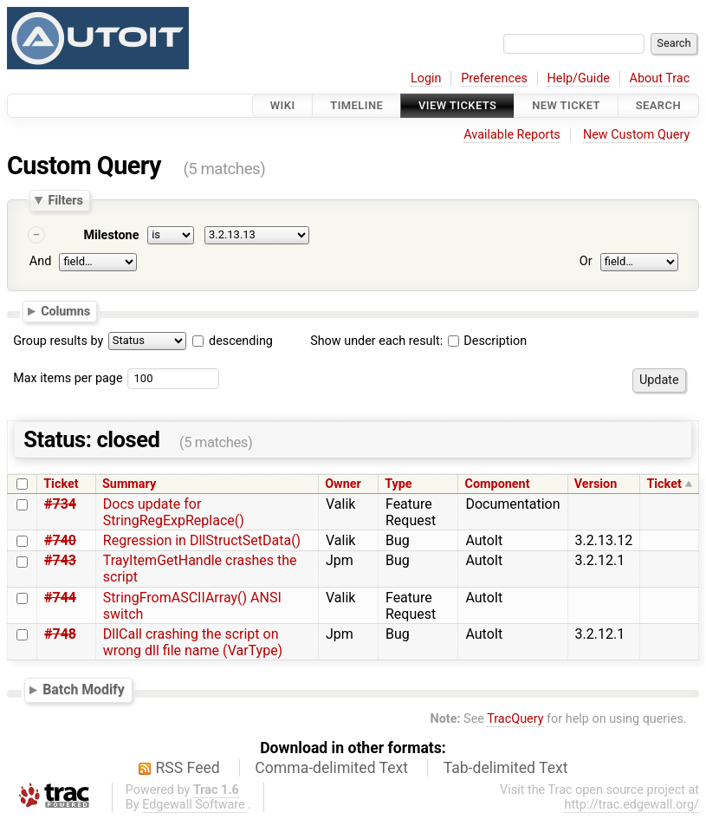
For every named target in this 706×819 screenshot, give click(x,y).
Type (398, 484)
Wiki (282, 105)
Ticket (60, 484)
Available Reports (511, 134)
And (40, 261)
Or (586, 261)
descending (241, 341)
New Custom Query (636, 134)
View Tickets (457, 105)
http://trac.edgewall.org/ (631, 804)
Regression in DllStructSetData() (202, 540)
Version (596, 484)
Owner (343, 484)
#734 (60, 504)
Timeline (356, 105)
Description (487, 341)
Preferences (494, 78)
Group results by (58, 341)
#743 (60, 560)
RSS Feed (188, 768)
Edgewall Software (193, 804)
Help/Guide (578, 78)
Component (497, 484)
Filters (65, 200)
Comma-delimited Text (331, 768)
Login (426, 78)
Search (658, 105)
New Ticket (566, 105)
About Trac (660, 78)
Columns (65, 311)
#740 (60, 540)
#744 (60, 597)
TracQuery (515, 719)
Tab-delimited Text (506, 768)
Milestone (111, 235)
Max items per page (67, 378)
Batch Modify (83, 689)
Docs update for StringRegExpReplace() (173, 512)
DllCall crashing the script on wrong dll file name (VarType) (192, 642)
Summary (129, 484)
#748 (60, 634)
